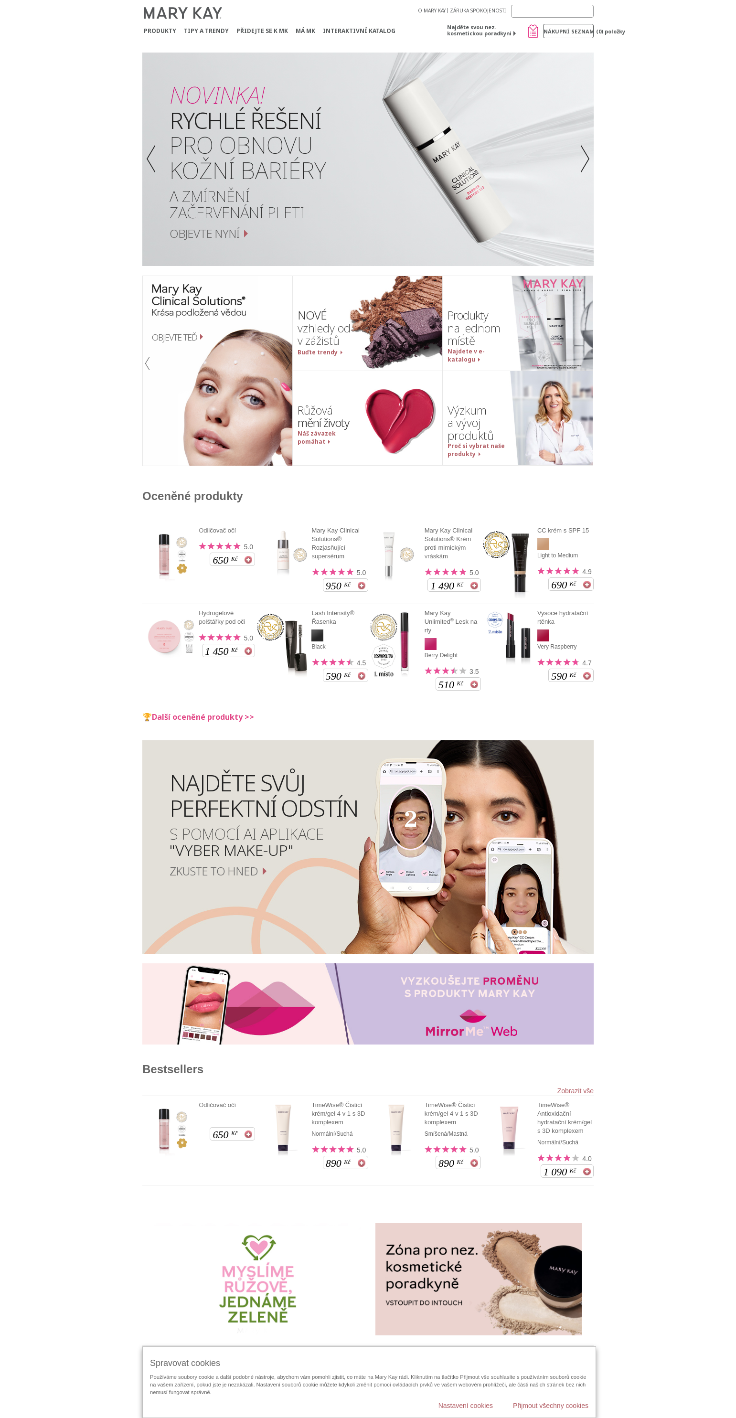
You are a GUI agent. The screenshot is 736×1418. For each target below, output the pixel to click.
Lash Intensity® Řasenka (332, 617)
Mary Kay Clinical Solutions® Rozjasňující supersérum (335, 543)
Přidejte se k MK (262, 31)
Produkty (160, 31)
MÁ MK (305, 31)
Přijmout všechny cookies (550, 1405)
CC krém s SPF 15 (563, 530)
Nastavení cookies (465, 1405)
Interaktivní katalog (359, 31)
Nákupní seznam (569, 31)
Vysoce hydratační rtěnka (562, 617)
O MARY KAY (432, 10)
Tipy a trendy (206, 31)
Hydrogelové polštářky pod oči (222, 617)
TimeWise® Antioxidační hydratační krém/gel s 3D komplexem (564, 1117)
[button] (153, 159)
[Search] (552, 11)
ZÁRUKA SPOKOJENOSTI (478, 10)
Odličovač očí (217, 530)
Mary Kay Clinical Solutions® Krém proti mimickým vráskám (448, 543)
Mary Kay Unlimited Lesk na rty (451, 621)
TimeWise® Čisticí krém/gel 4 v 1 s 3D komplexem (338, 1113)
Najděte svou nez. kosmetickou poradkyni (479, 30)
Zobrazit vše (575, 1091)
